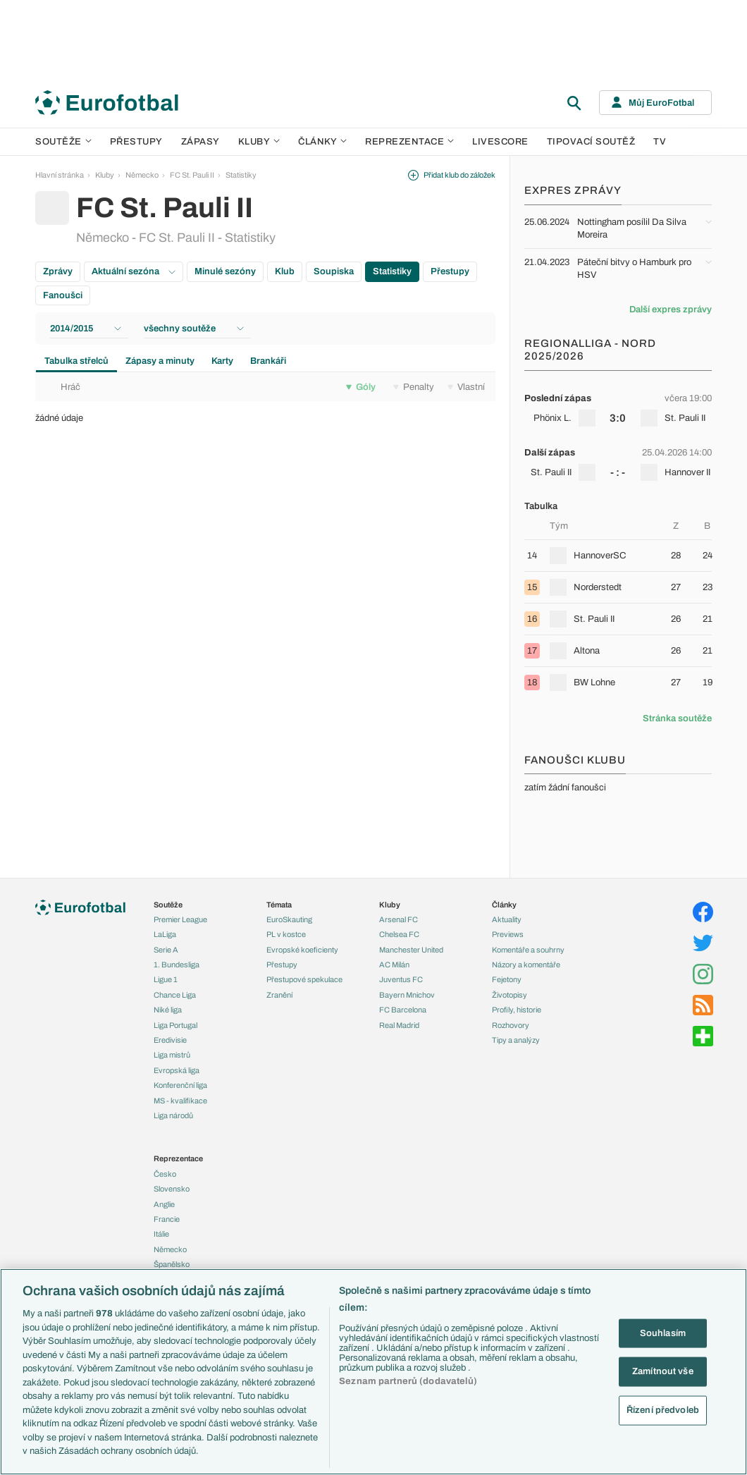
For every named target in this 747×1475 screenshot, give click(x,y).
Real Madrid (399, 1025)
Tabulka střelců (76, 361)
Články (504, 904)
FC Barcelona (402, 1009)
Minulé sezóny (225, 271)
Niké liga (168, 1009)
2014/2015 (85, 328)
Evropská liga (176, 1070)
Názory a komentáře (526, 964)
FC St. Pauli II (192, 175)
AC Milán (394, 964)
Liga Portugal (175, 1025)
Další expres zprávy (670, 309)
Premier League (180, 919)
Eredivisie (170, 1040)
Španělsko (172, 1264)
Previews (508, 934)
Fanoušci (62, 295)
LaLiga (165, 934)
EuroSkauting (289, 919)
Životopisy (509, 995)
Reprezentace (409, 142)
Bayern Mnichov (407, 995)
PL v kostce (286, 934)
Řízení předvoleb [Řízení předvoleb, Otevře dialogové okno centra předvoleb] (662, 1409)
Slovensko (172, 1189)
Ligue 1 (166, 979)
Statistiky (241, 175)
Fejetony (506, 979)
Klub (285, 271)
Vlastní (466, 387)
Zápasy (200, 142)
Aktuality (506, 919)
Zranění (279, 995)
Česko (165, 1174)
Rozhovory (510, 1025)
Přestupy (136, 142)
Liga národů (173, 1115)
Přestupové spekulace (304, 979)
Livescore (500, 142)
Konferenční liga (180, 1085)
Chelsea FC (399, 934)
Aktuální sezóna (133, 271)
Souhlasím (663, 1333)
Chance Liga (175, 995)
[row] (618, 408)
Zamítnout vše (662, 1371)
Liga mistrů (172, 1055)
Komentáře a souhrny (528, 949)
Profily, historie (516, 1009)
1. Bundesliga (176, 964)
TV (659, 142)
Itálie (161, 1234)
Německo (142, 175)
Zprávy (58, 271)
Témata (279, 904)
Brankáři (268, 361)
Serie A (166, 949)
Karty (222, 361)
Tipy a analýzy (516, 1040)
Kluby (259, 142)
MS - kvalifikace (180, 1100)
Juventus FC (401, 979)
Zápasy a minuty (160, 361)
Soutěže (63, 142)
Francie (167, 1219)
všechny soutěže (194, 328)
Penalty (413, 387)
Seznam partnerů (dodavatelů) (408, 1381)
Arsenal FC (398, 919)
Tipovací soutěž (591, 142)
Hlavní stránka (59, 175)
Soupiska (334, 271)
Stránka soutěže (677, 718)
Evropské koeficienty (302, 949)
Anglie (164, 1204)
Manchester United (411, 949)
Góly (361, 387)
